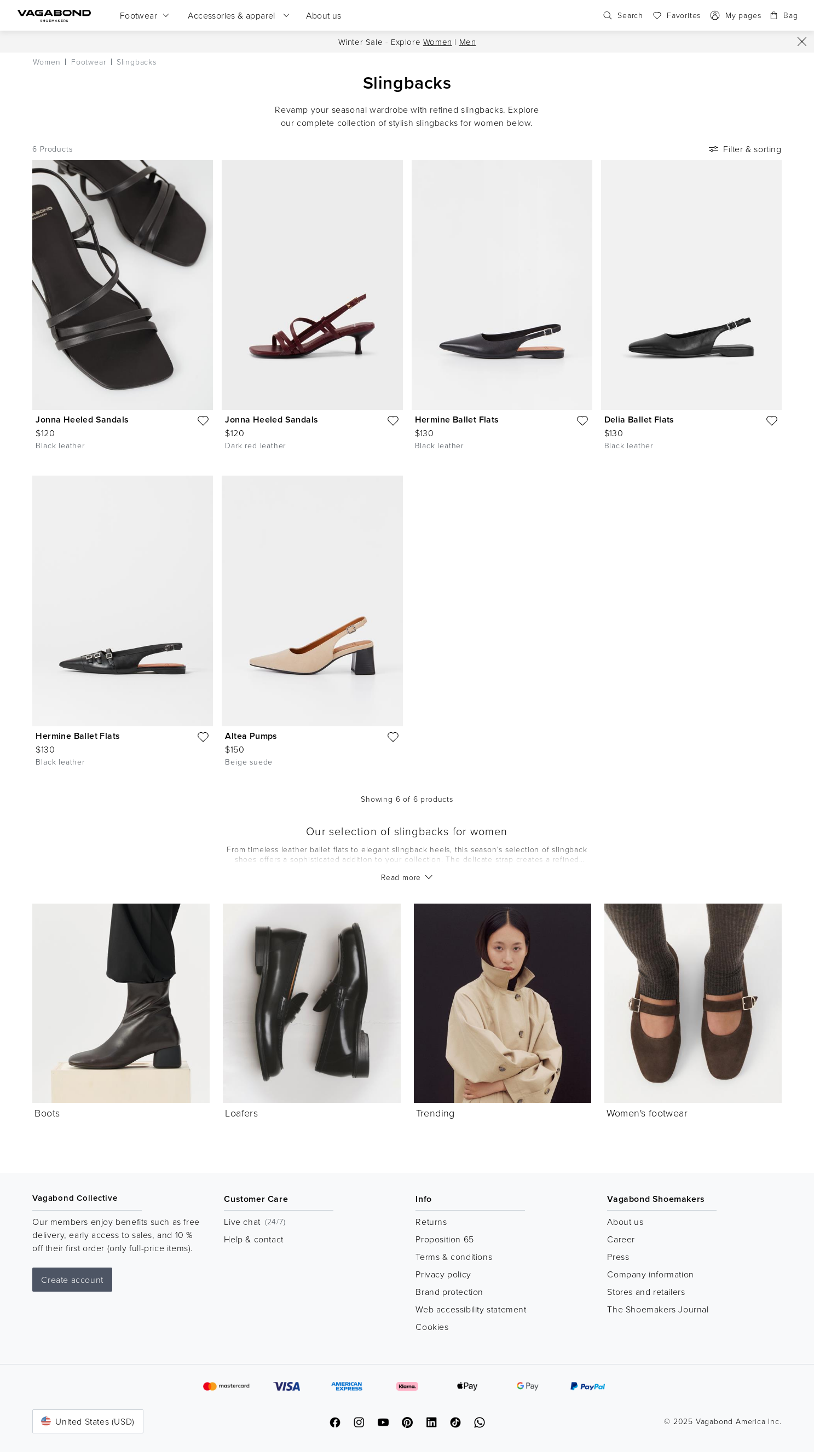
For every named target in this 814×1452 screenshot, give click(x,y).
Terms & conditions (453, 1257)
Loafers (241, 1112)
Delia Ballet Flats (639, 419)
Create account (72, 1280)
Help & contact (253, 1239)
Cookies (431, 1327)
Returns (431, 1222)
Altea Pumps (251, 736)
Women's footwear (647, 1112)
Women (437, 42)
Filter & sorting (744, 148)
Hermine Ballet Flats (457, 419)
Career (621, 1239)
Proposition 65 (444, 1239)
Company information (650, 1274)
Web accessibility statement (470, 1309)
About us (625, 1222)
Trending (435, 1112)
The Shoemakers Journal (657, 1309)
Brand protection (449, 1292)
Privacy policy (443, 1274)
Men (467, 42)
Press (618, 1257)
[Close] (802, 42)
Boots (47, 1112)
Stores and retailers (646, 1292)
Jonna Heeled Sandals (82, 419)
